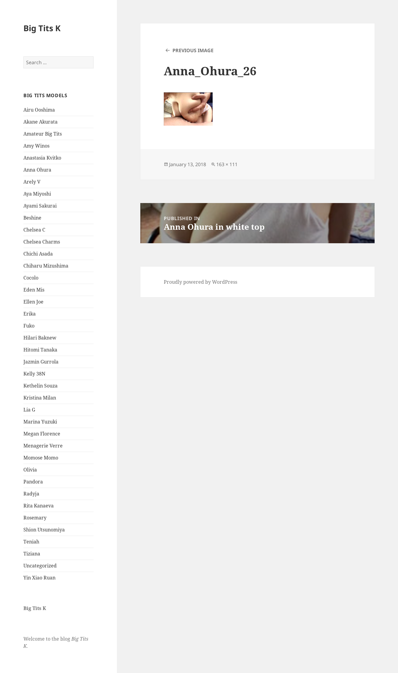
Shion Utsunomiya (44, 529)
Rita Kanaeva (38, 505)
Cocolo (30, 277)
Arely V (31, 181)
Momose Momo (40, 457)
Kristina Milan (39, 397)
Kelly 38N (34, 373)
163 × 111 (227, 164)
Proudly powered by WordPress (200, 282)
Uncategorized (40, 565)
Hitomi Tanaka (40, 349)
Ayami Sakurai (40, 205)
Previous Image (193, 50)
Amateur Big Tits (42, 133)
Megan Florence (41, 433)
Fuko (28, 325)
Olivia (30, 469)
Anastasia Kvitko (42, 157)
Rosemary (34, 517)
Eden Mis (33, 289)
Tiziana (31, 553)
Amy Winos (36, 145)
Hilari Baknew (39, 337)
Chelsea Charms (41, 241)
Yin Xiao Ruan (39, 577)
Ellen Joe (33, 301)
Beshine (32, 217)
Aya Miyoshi (37, 193)
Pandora (33, 481)
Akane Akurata (40, 121)
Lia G (29, 409)
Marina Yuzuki (40, 421)
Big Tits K (42, 28)
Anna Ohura (37, 169)
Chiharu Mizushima (45, 265)
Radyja (31, 493)
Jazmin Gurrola (40, 361)
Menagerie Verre (43, 445)
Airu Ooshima (39, 109)
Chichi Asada (38, 253)
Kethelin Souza (40, 385)
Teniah (31, 541)
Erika (29, 313)
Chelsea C (34, 229)
